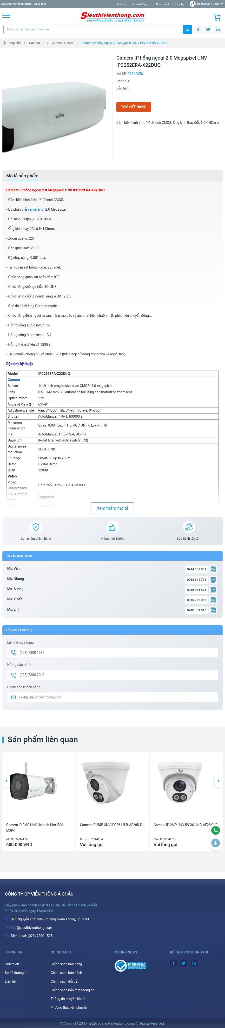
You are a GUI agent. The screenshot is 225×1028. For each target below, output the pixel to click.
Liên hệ (179, 4)
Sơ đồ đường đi (141, 4)
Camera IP (36, 43)
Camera (14, 380)
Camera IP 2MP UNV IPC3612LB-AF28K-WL (186, 825)
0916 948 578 (196, 590)
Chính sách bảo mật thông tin (72, 990)
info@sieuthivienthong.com (21, 4)
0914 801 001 (196, 569)
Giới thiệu (120, 4)
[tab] (22, 176)
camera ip (35, 209)
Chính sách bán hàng (66, 964)
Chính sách (162, 4)
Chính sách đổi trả (64, 981)
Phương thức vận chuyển (69, 1007)
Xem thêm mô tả (112, 508)
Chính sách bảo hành (66, 973)
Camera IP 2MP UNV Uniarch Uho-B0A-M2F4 (35, 828)
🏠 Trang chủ (11, 43)
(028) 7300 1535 (55, 4)
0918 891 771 (196, 579)
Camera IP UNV (62, 43)
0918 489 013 (196, 610)
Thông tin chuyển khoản (68, 999)
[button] (6, 781)
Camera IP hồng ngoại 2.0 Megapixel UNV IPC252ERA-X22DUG (125, 43)
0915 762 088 (196, 600)
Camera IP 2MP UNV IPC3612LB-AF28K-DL (112, 825)
